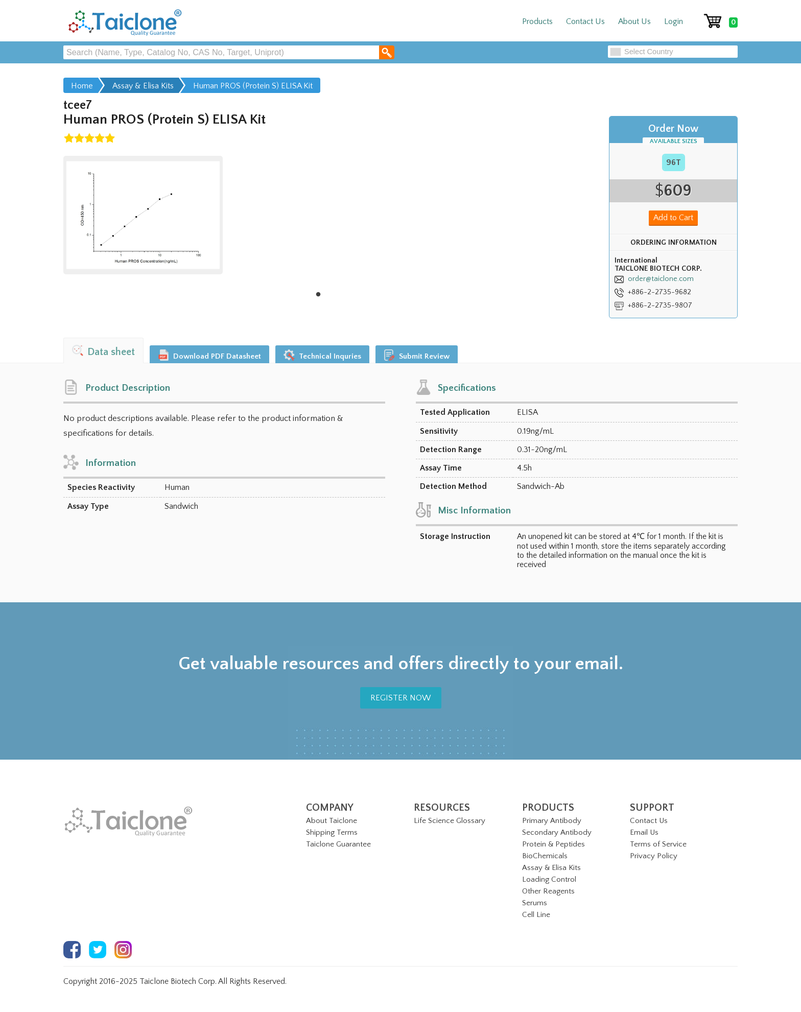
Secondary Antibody (557, 832)
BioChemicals (545, 856)
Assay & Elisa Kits (551, 867)
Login (673, 21)
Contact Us (585, 21)
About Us (634, 21)
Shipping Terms (332, 832)
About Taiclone (331, 820)
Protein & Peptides (553, 844)
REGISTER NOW (400, 697)
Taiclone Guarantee (338, 844)
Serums (534, 903)
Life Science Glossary (449, 820)
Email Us (644, 832)
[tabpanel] (143, 215)
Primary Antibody (551, 820)
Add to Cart (673, 217)
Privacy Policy (653, 856)
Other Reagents (548, 891)
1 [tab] (318, 295)
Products (537, 21)
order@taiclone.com (661, 279)
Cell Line (536, 914)
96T (673, 162)
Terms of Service (658, 844)
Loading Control (549, 879)
